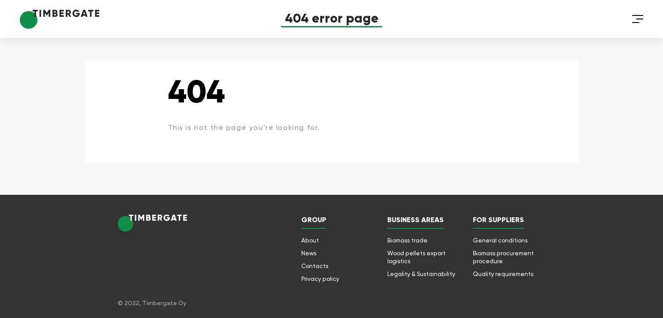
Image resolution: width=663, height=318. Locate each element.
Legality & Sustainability (421, 273)
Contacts (314, 265)
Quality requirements (503, 273)
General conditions (500, 240)
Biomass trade (407, 240)
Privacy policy (320, 278)
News (308, 253)
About (310, 240)
